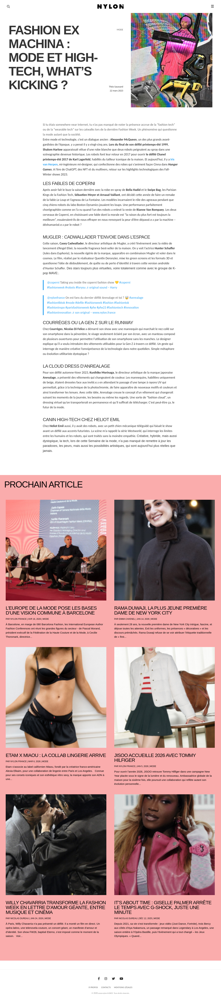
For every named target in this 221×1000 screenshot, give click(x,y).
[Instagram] (105, 979)
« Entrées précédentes (12, 945)
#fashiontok (121, 303)
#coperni (124, 282)
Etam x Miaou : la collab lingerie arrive (56, 755)
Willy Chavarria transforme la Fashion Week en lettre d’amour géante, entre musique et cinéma (56, 907)
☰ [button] (212, 6)
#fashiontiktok (56, 303)
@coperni (53, 282)
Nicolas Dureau (19, 918)
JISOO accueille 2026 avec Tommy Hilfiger (155, 758)
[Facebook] (99, 979)
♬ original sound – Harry (101, 287)
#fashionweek (56, 287)
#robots (70, 287)
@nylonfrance (56, 298)
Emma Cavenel (127, 619)
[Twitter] (113, 979)
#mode (70, 303)
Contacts (106, 987)
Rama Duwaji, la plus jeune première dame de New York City (160, 610)
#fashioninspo (56, 307)
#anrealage (136, 298)
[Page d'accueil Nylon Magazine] (110, 6)
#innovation (131, 307)
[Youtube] (121, 979)
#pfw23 (101, 307)
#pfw (93, 307)
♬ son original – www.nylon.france (94, 312)
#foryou (81, 287)
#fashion (108, 303)
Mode (46, 619)
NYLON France (18, 619)
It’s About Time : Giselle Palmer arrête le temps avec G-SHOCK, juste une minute (163, 907)
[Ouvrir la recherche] (8, 6)
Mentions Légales (123, 987)
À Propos (93, 987)
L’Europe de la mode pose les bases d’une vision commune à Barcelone (51, 610)
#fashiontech (115, 307)
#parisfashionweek (77, 307)
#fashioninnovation (59, 312)
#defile (79, 303)
